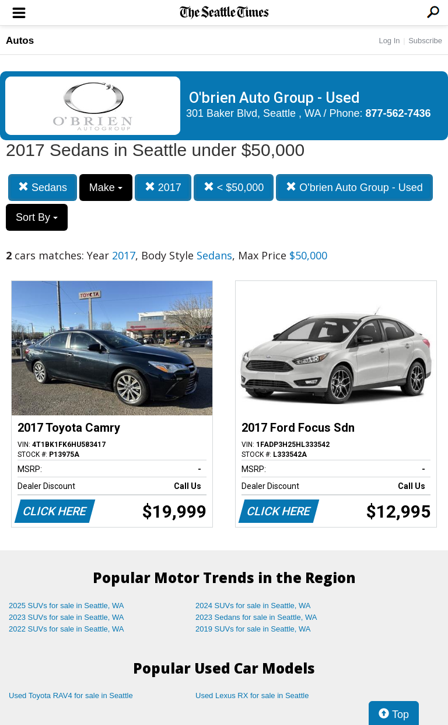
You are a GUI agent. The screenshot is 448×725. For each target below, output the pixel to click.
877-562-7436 (398, 113)
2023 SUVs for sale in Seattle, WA (66, 617)
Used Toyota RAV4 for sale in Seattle (71, 695)
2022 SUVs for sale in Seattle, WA (66, 629)
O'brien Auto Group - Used (354, 187)
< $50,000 (234, 187)
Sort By (37, 217)
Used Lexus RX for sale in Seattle (252, 695)
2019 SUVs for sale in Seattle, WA (253, 629)
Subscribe (425, 40)
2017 (163, 187)
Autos (20, 40)
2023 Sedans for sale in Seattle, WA (256, 617)
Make (106, 187)
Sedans (42, 187)
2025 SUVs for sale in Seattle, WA (66, 605)
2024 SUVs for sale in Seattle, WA (253, 605)
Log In (389, 40)
